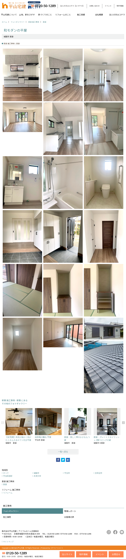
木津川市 (37, 476)
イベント (108, 6)
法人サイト (67, 554)
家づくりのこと (45, 14)
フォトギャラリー (11, 511)
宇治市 (67, 473)
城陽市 (36, 473)
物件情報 (120, 6)
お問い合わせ (94, 6)
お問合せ (116, 554)
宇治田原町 (7, 476)
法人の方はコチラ (117, 14)
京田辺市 (98, 473)
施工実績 (81, 14)
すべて (6, 473)
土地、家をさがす (27, 14)
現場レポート (70, 511)
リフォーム (7, 493)
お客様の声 (69, 516)
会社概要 (99, 14)
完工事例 (7, 516)
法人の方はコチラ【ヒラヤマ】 (72, 6)
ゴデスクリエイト (56, 548)
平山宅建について (9, 14)
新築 (5, 484)
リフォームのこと (63, 14)
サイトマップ (8, 542)
